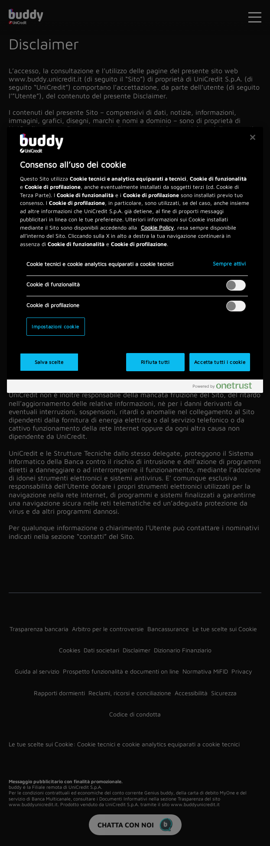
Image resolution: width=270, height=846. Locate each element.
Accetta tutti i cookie (220, 362)
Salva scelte (49, 362)
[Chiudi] (252, 137)
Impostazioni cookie (55, 326)
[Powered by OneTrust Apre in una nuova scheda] (226, 387)
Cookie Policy (157, 227)
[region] (135, 260)
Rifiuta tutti (155, 362)
